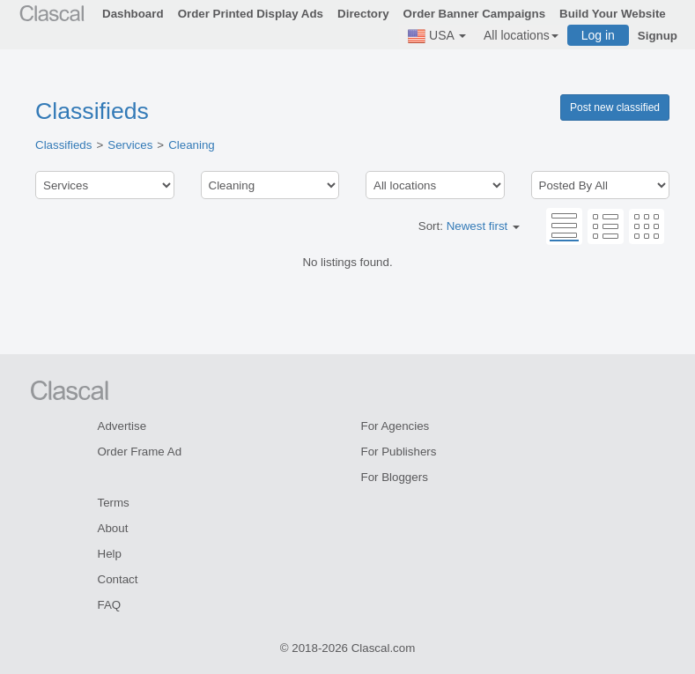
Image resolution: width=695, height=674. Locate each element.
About (113, 528)
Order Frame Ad (140, 451)
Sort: (469, 226)
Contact (118, 579)
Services (129, 145)
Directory (363, 13)
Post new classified (615, 107)
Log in (598, 35)
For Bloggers (394, 477)
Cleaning (191, 145)
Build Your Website (612, 13)
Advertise (122, 426)
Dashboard (133, 13)
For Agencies (395, 426)
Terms (113, 502)
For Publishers (399, 451)
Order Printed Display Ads (250, 13)
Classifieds (92, 111)
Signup (657, 35)
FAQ (110, 604)
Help (110, 553)
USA (437, 36)
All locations (521, 35)
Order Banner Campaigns (474, 13)
